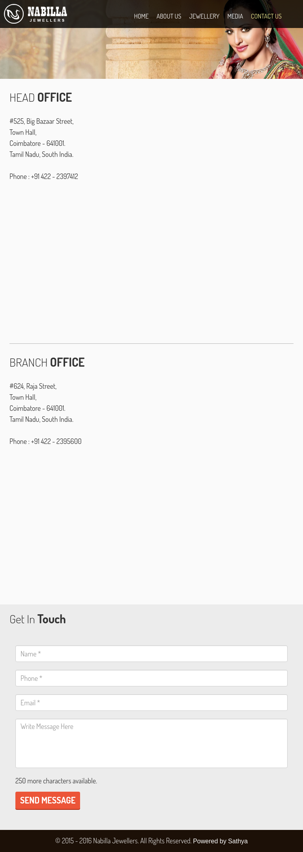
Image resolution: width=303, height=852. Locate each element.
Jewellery (204, 16)
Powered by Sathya (220, 841)
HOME (141, 16)
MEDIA (235, 16)
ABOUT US (169, 16)
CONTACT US (266, 16)
